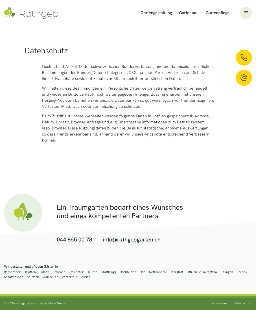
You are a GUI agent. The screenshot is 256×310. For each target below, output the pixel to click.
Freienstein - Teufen (83, 272)
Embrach (59, 272)
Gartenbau (189, 12)
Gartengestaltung (156, 12)
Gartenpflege (218, 12)
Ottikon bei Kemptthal (202, 272)
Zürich (85, 277)
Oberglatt (176, 272)
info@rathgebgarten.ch (132, 239)
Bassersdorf (13, 272)
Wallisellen (50, 277)
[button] (246, 13)
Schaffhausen (13, 277)
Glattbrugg (108, 272)
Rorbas (242, 272)
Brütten (30, 272)
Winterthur (70, 277)
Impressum (219, 303)
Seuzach (33, 277)
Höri (143, 272)
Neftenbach (157, 272)
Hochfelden (128, 272)
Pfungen (227, 272)
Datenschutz (243, 303)
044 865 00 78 (74, 239)
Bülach (44, 272)
